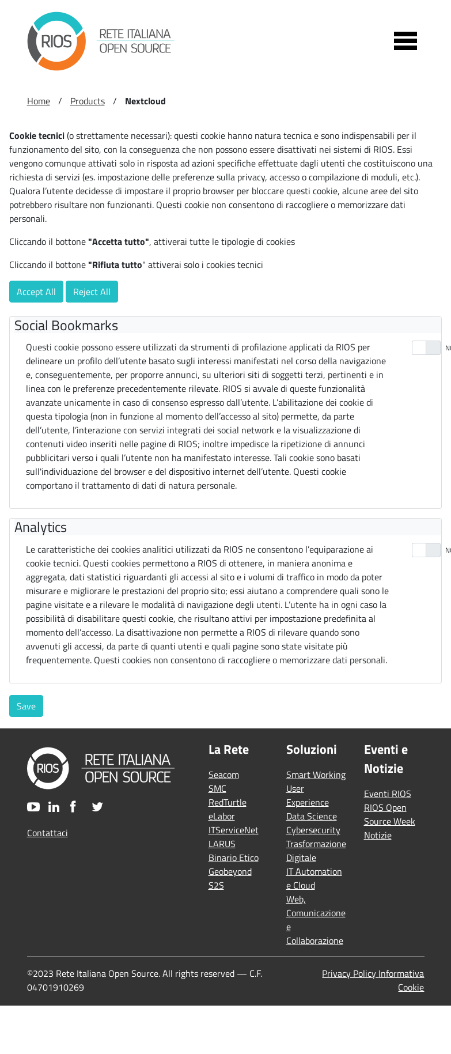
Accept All (36, 292)
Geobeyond (230, 871)
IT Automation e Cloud (314, 878)
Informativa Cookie (401, 980)
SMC (217, 788)
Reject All (92, 292)
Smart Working (316, 774)
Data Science (311, 816)
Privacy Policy (350, 973)
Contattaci (47, 833)
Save (26, 706)
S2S (216, 885)
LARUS (222, 844)
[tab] (227, 325)
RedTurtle (228, 802)
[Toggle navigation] (405, 41)
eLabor (222, 816)
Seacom (224, 774)
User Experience (307, 795)
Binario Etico (234, 857)
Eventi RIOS (387, 793)
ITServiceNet (234, 830)
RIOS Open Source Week (389, 814)
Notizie (378, 835)
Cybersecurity (313, 830)
